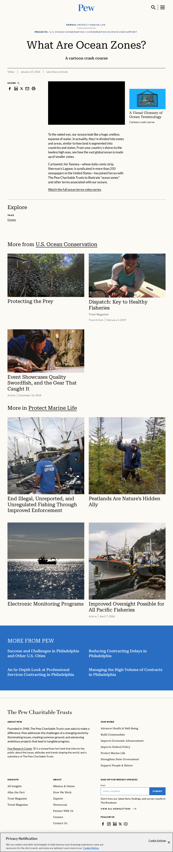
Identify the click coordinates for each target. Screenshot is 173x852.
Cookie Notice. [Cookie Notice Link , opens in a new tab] (91, 848)
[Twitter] (120, 824)
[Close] (169, 843)
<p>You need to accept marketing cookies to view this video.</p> (86, 103)
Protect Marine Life (52, 408)
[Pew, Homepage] (86, 7)
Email (103, 785)
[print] (33, 88)
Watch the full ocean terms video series (74, 189)
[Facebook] (103, 824)
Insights (13, 779)
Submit (157, 791)
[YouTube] (125, 824)
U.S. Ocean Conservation (66, 244)
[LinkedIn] (115, 824)
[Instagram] (109, 824)
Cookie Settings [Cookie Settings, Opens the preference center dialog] (157, 840)
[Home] (39, 712)
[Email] (125, 791)
